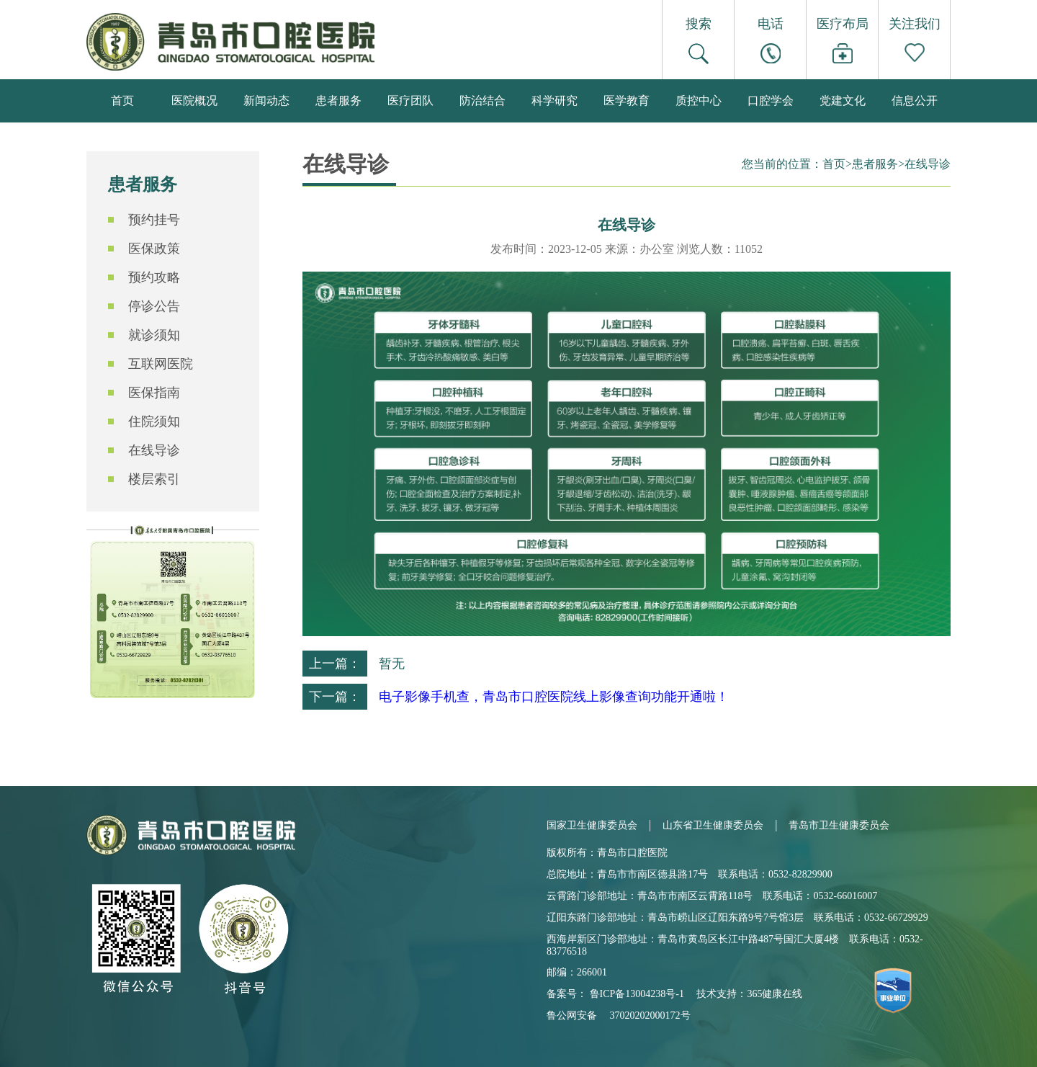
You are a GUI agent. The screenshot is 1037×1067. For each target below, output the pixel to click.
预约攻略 (154, 277)
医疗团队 (410, 100)
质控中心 (698, 100)
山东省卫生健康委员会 (713, 825)
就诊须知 (154, 335)
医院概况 (194, 100)
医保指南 (154, 392)
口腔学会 (771, 100)
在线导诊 (154, 450)
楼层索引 (154, 479)
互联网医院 (160, 364)
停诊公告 (154, 306)
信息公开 (915, 100)
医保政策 (154, 248)
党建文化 (843, 100)
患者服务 (338, 100)
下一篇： (335, 696)
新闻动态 (266, 100)
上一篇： (335, 663)
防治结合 (482, 100)
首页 (122, 100)
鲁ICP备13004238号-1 (637, 993)
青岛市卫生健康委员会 (839, 825)
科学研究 (554, 100)
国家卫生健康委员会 (592, 825)
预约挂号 (154, 220)
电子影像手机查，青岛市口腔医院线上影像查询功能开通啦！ (554, 696)
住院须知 (154, 421)
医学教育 (626, 100)
